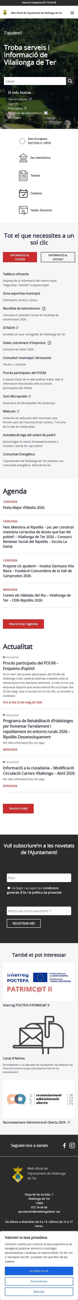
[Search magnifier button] (70, 81)
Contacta (30, 193)
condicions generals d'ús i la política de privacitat (34, 890)
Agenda (13, 104)
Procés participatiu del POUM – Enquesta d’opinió (30, 665)
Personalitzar (39, 1281)
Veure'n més (18, 808)
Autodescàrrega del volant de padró (29, 435)
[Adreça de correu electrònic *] (39, 911)
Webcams (14, 117)
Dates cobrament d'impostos (24, 343)
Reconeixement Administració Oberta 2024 (39, 1102)
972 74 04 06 (39, 1207)
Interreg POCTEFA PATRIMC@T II (39, 985)
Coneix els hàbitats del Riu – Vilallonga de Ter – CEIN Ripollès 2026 (37, 597)
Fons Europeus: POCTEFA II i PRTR (35, 141)
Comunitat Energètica (19, 454)
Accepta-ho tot (39, 1271)
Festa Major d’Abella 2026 (23, 507)
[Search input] (35, 81)
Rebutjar (39, 1291)
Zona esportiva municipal (21, 293)
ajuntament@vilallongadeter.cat (39, 1211)
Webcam (9, 411)
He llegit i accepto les (34, 890)
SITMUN (9, 328)
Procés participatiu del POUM (24, 373)
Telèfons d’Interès (16, 274)
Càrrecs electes (18, 99)
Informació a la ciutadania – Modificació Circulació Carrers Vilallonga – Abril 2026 (39, 770)
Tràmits (29, 175)
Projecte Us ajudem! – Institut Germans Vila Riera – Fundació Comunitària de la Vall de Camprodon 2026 (38, 571)
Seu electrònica (34, 158)
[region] (39, 1265)
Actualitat (12, 657)
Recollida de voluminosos (25, 113)
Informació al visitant (58, 257)
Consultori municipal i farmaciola (27, 358)
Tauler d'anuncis (35, 210)
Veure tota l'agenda (23, 624)
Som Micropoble (15, 396)
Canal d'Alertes (39, 1038)
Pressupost (15, 108)
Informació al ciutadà (19, 257)
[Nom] (39, 877)
